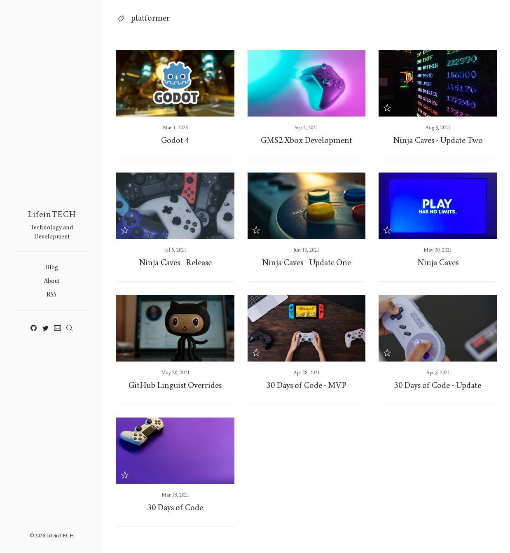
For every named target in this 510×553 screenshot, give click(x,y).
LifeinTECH (52, 214)
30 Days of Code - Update (437, 385)
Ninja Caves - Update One (306, 262)
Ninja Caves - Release (175, 262)
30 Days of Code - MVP (306, 385)
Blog (51, 267)
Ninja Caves (438, 262)
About (51, 281)
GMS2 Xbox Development (306, 140)
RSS (51, 294)
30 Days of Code (175, 507)
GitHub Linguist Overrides (175, 385)
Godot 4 (175, 140)
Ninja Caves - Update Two (438, 140)
